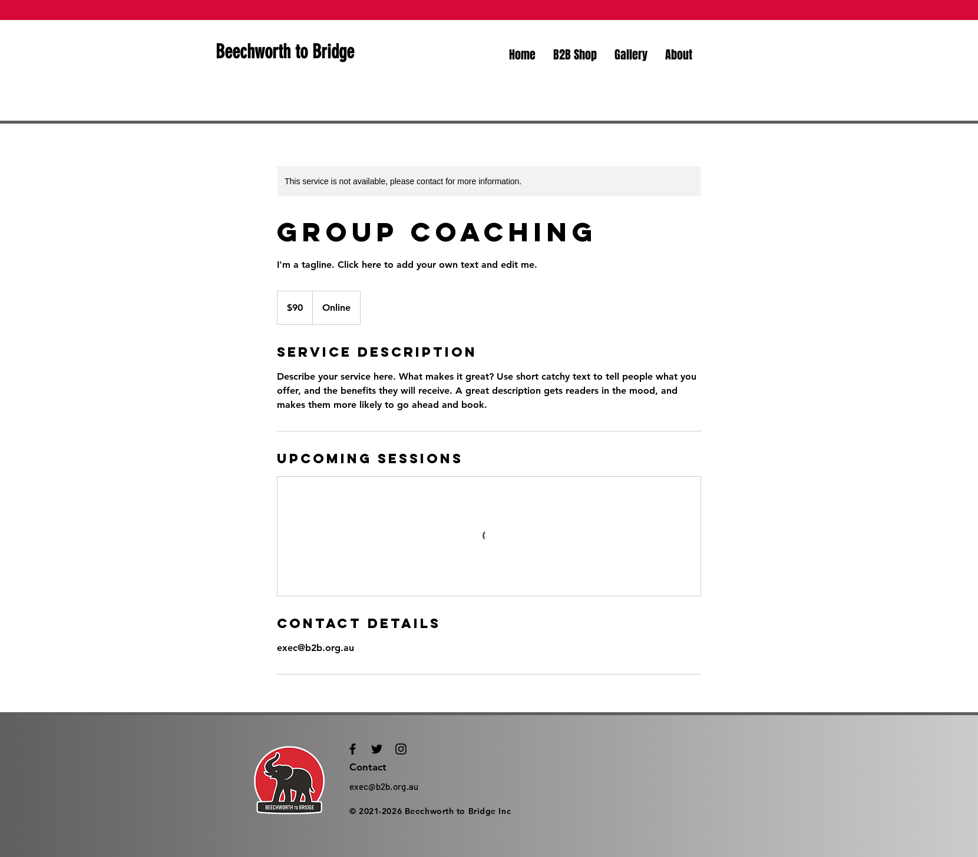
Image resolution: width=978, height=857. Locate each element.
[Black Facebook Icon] (352, 749)
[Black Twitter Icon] (376, 749)
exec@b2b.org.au (384, 786)
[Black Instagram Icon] (401, 749)
